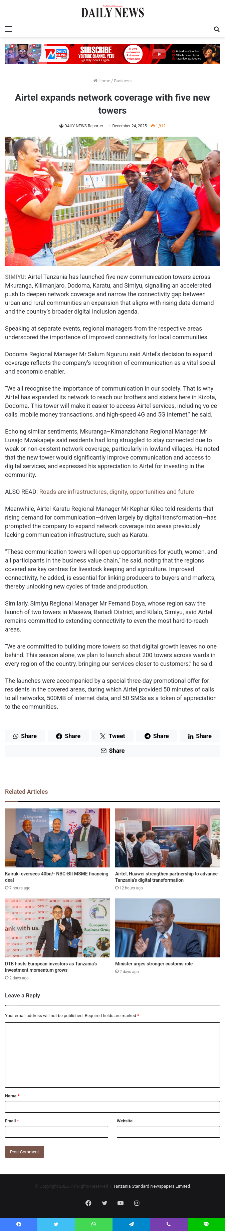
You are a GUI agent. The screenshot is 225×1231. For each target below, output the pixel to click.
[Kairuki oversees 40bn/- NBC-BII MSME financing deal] (57, 837)
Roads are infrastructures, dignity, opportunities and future (116, 491)
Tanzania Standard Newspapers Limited (151, 1186)
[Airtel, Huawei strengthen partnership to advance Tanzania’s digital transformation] (167, 837)
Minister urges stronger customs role (154, 963)
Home (101, 80)
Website (125, 1120)
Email (12, 1120)
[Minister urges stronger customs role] (167, 927)
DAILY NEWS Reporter (83, 126)
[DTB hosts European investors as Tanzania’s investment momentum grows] (57, 927)
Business (123, 80)
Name (12, 1095)
